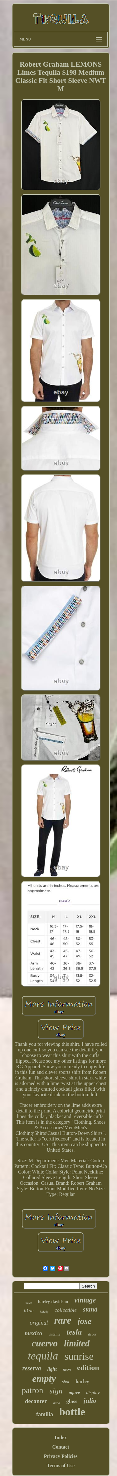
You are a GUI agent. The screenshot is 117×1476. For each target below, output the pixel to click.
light (51, 1369)
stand (90, 1309)
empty (44, 1378)
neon (67, 1369)
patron (32, 1390)
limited (77, 1343)
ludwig (44, 1311)
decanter (36, 1401)
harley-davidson (53, 1301)
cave (29, 1302)
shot (65, 1381)
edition (88, 1368)
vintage (85, 1300)
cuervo (45, 1343)
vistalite (54, 1334)
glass (71, 1401)
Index (61, 1437)
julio (90, 1400)
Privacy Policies (61, 1456)
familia (44, 1414)
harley (82, 1381)
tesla (74, 1331)
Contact (60, 1447)
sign (56, 1391)
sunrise (79, 1356)
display (93, 1392)
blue (29, 1311)
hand (56, 1403)
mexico (33, 1333)
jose (85, 1321)
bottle (72, 1411)
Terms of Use (61, 1465)
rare (62, 1320)
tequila (43, 1356)
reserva (31, 1368)
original (39, 1323)
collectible (66, 1310)
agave (74, 1392)
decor (92, 1334)
